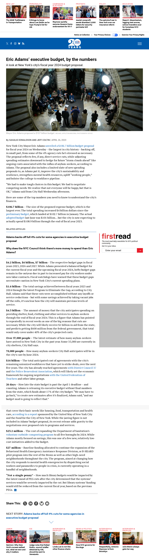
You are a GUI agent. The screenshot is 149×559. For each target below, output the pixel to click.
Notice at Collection (82, 37)
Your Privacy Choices (106, 37)
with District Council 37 (82, 370)
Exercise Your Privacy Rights (133, 37)
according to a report (24, 416)
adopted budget (15, 220)
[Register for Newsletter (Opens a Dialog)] (140, 252)
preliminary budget (17, 216)
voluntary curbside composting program (29, 436)
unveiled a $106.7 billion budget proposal (69, 148)
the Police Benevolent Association (31, 373)
